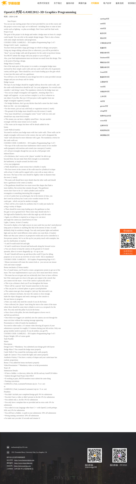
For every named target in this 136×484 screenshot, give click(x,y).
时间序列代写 (104, 130)
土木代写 (103, 96)
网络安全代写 (104, 62)
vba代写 (103, 87)
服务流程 (120, 3)
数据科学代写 (104, 77)
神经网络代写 (104, 135)
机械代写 (103, 48)
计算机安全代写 (105, 43)
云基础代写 (104, 82)
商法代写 (103, 38)
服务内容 (70, 3)
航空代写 (103, 33)
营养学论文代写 (105, 116)
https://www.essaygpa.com (22, 466)
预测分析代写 (104, 67)
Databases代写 (105, 57)
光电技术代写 (104, 91)
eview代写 (103, 121)
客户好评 (107, 3)
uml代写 (103, 23)
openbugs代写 (104, 19)
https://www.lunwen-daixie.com (24, 460)
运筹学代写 (104, 125)
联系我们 (132, 3)
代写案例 (95, 3)
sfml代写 (103, 28)
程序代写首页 (43, 3)
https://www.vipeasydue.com (23, 463)
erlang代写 (103, 111)
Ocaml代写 (103, 72)
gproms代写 (104, 106)
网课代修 (83, 3)
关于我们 (58, 3)
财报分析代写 (104, 53)
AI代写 (102, 101)
